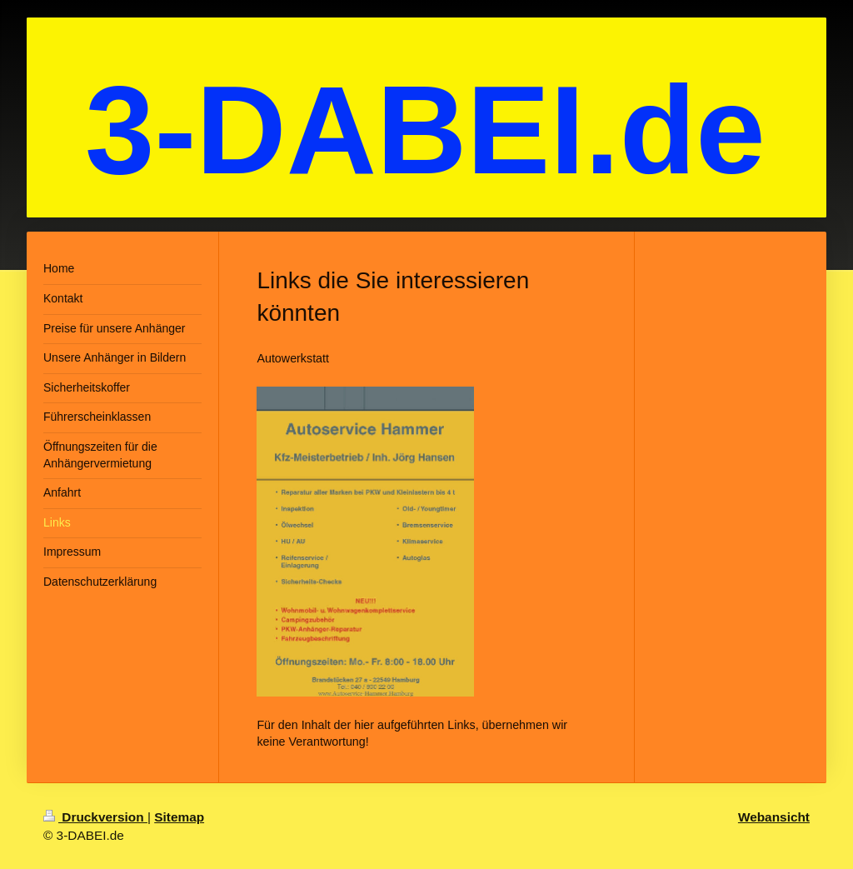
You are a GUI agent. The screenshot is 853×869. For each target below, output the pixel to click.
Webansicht (774, 817)
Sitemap (179, 817)
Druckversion (95, 817)
